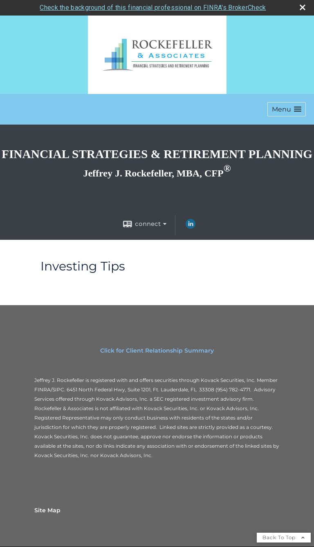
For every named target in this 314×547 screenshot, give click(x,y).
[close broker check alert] (302, 6)
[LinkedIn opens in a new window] (190, 226)
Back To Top (283, 537)
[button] (286, 108)
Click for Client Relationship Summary (157, 349)
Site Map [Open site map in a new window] (47, 509)
